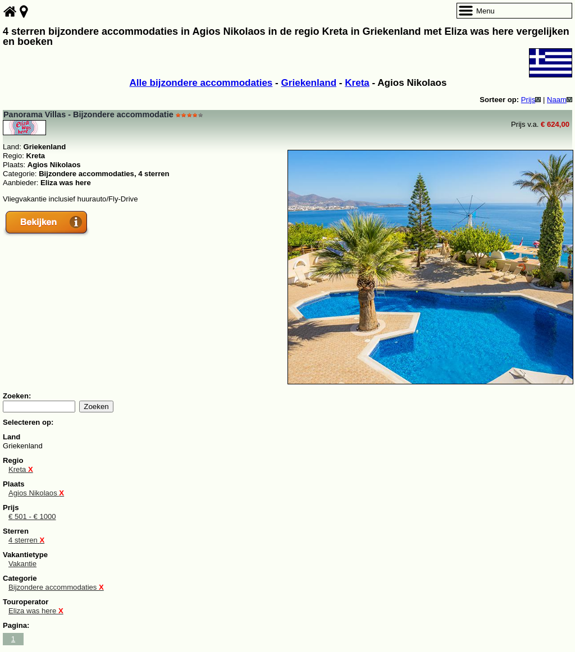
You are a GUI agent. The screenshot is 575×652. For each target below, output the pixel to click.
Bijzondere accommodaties (56, 587)
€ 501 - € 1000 (32, 516)
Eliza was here (35, 611)
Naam (559, 99)
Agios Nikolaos (36, 493)
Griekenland (309, 82)
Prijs (531, 99)
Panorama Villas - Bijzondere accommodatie (88, 114)
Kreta (357, 82)
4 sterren (26, 540)
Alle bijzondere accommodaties (201, 82)
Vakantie (22, 563)
